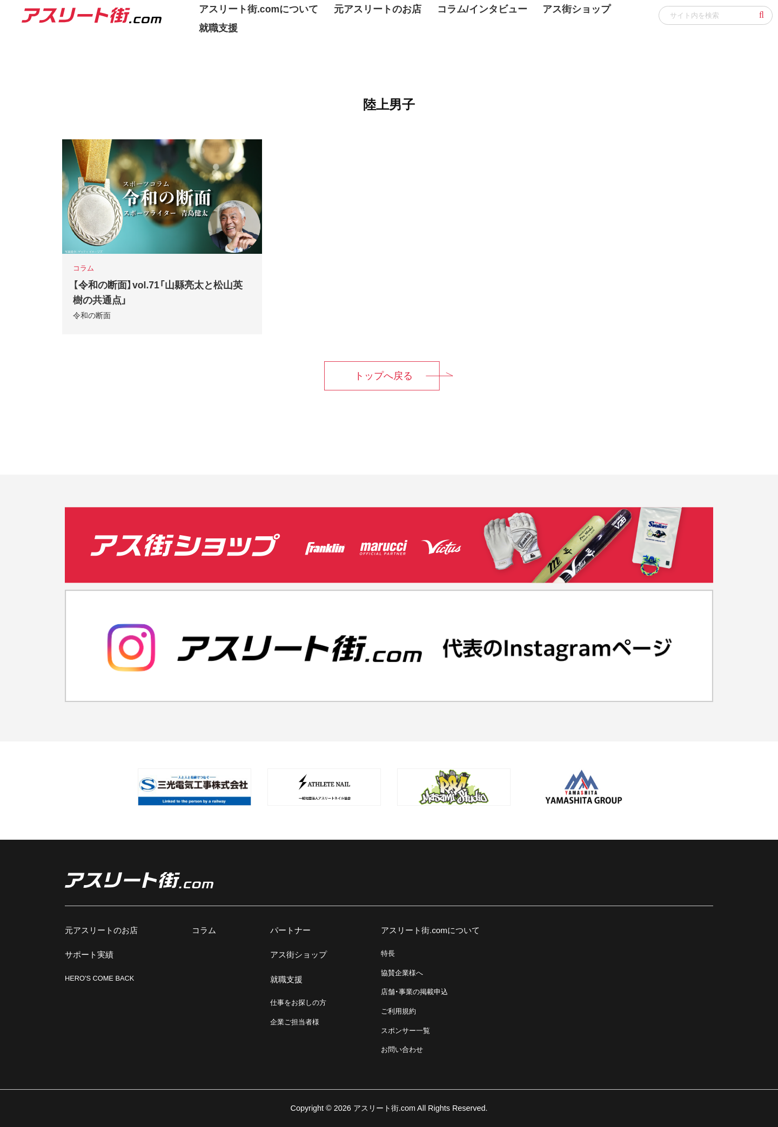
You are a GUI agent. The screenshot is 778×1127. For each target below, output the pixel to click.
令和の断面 (92, 315)
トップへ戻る (383, 375)
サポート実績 (89, 954)
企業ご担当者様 (294, 1022)
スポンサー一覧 (405, 1031)
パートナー (290, 930)
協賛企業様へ (402, 973)
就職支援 (218, 28)
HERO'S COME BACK (99, 978)
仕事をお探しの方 (298, 1002)
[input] (716, 15)
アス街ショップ (298, 954)
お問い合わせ (402, 1049)
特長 (388, 953)
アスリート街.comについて (430, 930)
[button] (761, 15)
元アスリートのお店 (101, 930)
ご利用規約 (398, 1011)
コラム (204, 930)
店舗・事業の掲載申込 (414, 992)
